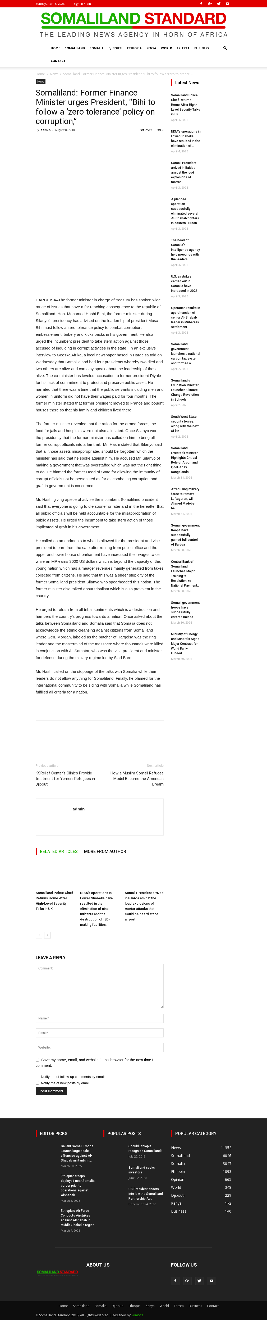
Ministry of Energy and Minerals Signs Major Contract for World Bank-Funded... (185, 643)
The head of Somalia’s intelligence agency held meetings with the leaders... (185, 249)
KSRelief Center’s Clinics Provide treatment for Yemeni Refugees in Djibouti (65, 779)
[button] (225, 48)
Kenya (151, 48)
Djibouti (115, 48)
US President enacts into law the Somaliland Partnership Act (145, 1193)
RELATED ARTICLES (59, 851)
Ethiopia (134, 48)
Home (55, 48)
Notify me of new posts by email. (65, 1083)
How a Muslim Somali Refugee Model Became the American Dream (137, 779)
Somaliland (75, 48)
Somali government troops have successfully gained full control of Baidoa (185, 535)
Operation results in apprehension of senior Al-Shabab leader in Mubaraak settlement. (185, 317)
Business (201, 48)
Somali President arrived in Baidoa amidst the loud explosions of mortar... (183, 172)
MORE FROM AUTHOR (105, 851)
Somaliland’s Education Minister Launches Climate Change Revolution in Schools (185, 390)
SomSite (137, 1315)
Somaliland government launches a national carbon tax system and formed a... (185, 353)
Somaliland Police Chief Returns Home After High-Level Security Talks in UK (185, 104)
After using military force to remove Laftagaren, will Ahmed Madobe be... (185, 498)
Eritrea (183, 48)
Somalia (97, 48)
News (54, 74)
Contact (58, 61)
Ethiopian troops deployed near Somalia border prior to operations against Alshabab (78, 1185)
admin (45, 130)
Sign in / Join (82, 4)
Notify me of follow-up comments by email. (73, 1077)
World (166, 48)
